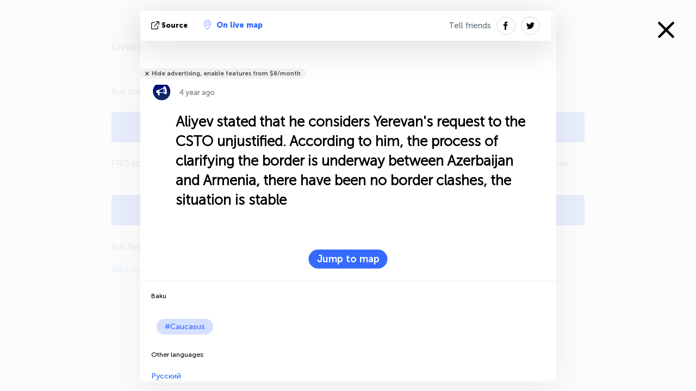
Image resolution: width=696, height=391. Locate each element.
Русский (166, 376)
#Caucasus (185, 326)
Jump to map (348, 259)
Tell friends (470, 25)
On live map (233, 25)
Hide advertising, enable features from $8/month (226, 73)
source (170, 25)
